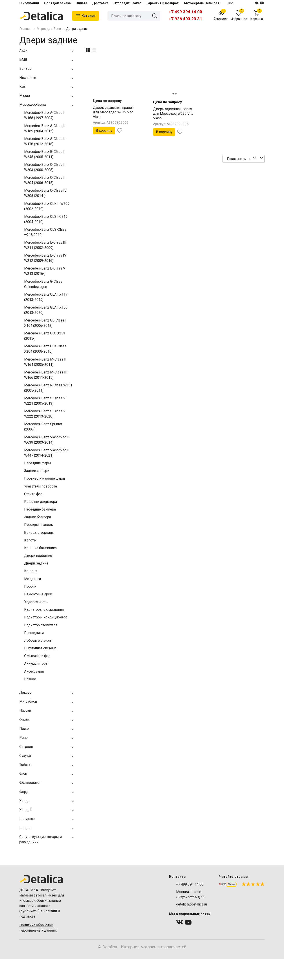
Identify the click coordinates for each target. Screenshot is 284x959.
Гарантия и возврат (163, 3)
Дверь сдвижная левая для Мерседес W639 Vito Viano (173, 113)
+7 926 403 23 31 (185, 18)
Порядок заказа (57, 3)
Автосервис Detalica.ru (202, 3)
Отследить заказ (127, 3)
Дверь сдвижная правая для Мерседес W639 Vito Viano (113, 112)
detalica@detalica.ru (191, 904)
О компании (29, 3)
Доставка (100, 3)
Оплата (81, 3)
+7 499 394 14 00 (185, 11)
